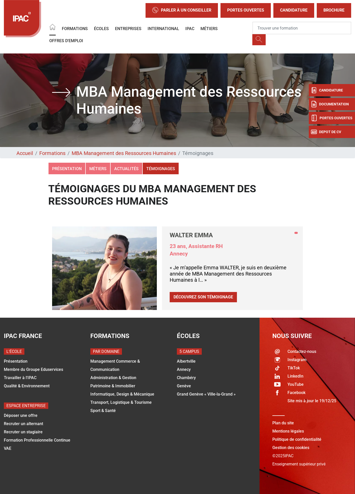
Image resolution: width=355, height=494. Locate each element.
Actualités (126, 168)
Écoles (101, 28)
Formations (75, 28)
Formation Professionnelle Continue (37, 440)
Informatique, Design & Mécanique (122, 394)
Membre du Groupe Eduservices (33, 369)
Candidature (294, 10)
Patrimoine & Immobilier (112, 385)
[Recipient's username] (302, 28)
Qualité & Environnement (27, 385)
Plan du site (283, 422)
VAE (7, 448)
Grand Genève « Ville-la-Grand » (206, 394)
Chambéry (186, 377)
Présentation (67, 168)
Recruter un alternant (23, 423)
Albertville (186, 361)
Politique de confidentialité (296, 439)
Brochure (333, 10)
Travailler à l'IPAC (20, 377)
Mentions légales (288, 431)
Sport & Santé (103, 410)
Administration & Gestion (113, 377)
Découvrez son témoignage (203, 297)
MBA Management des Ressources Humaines (124, 153)
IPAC (189, 28)
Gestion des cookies (290, 447)
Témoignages (160, 168)
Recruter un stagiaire (23, 431)
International (163, 28)
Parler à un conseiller (181, 10)
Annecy (184, 369)
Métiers (209, 28)
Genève (184, 385)
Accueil (24, 153)
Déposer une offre (20, 415)
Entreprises (128, 28)
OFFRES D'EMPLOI (66, 40)
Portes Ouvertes (245, 10)
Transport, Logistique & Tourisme (121, 402)
